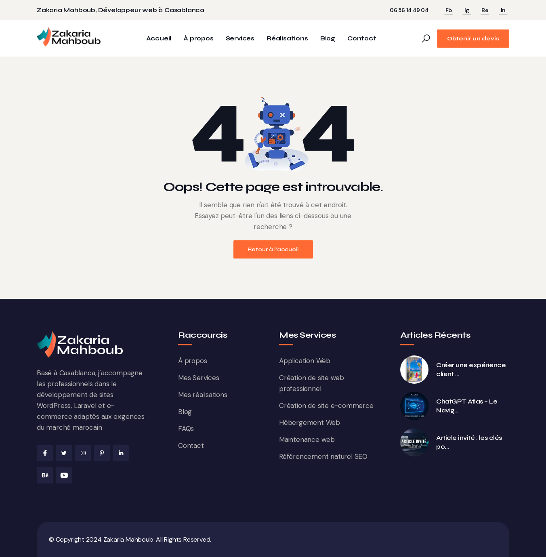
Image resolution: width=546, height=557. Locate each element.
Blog (327, 39)
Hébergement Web (309, 422)
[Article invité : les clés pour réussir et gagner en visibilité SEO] (414, 442)
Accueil (159, 39)
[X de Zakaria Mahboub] (64, 453)
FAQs (186, 428)
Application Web (304, 360)
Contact (361, 39)
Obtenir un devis (473, 38)
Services (240, 39)
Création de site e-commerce (326, 405)
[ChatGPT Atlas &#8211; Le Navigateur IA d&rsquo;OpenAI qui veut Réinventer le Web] (414, 406)
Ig (467, 10)
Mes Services (198, 377)
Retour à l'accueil (273, 249)
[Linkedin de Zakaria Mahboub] (121, 453)
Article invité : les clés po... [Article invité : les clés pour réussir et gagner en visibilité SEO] (469, 442)
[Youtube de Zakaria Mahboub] (64, 475)
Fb (448, 10)
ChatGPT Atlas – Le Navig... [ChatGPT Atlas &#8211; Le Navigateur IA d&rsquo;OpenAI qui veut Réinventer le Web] (466, 405)
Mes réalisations (202, 394)
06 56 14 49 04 (409, 10)
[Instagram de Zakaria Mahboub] (83, 453)
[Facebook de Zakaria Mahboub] (45, 453)
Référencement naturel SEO (323, 456)
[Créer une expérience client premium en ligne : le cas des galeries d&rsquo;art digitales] (414, 369)
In (503, 10)
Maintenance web (307, 439)
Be (485, 10)
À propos (198, 39)
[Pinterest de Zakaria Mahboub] (102, 453)
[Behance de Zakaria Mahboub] (45, 475)
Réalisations (287, 39)
